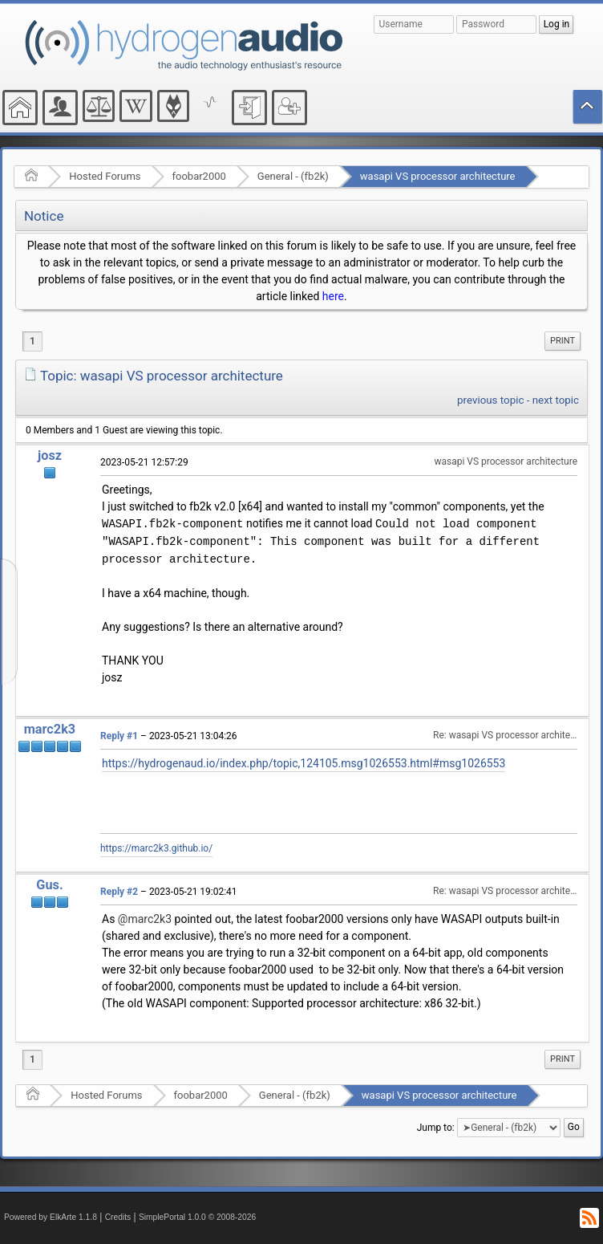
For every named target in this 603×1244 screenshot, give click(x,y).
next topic (555, 400)
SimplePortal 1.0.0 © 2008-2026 (197, 1217)
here (333, 296)
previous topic (490, 400)
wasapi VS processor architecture (438, 176)
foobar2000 (199, 176)
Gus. (49, 884)
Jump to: (436, 1127)
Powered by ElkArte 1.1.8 (50, 1217)
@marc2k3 (145, 919)
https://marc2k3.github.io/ (156, 848)
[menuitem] (562, 341)
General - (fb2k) (293, 176)
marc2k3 (49, 729)
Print (562, 340)
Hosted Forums (104, 176)
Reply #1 (119, 736)
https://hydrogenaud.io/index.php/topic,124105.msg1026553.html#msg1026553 (303, 763)
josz (50, 455)
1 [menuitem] (32, 341)
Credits (118, 1217)
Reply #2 (119, 891)
